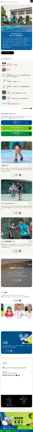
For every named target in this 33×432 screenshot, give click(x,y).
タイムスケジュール (25, 430)
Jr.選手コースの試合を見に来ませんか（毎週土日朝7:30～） (18, 98)
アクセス (23, 403)
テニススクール (9, 399)
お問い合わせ (9, 405)
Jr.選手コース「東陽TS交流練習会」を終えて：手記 (16, 93)
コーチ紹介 (9, 401)
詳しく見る (16, 175)
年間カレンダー (8, 430)
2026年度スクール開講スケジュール (13, 81)
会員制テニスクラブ (24, 399)
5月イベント (9, 70)
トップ (9, 397)
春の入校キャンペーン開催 (12, 65)
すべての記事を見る (25, 108)
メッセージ (7, 52)
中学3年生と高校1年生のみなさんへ (14, 103)
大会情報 (24, 401)
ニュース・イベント (9, 403)
